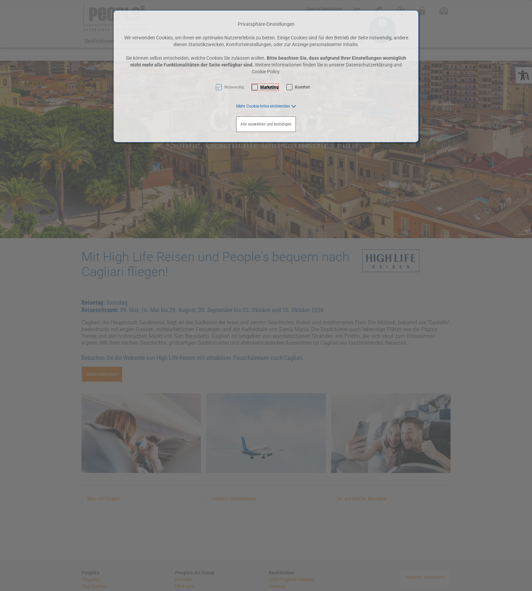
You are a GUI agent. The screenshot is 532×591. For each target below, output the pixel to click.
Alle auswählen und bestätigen (266, 124)
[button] (266, 106)
